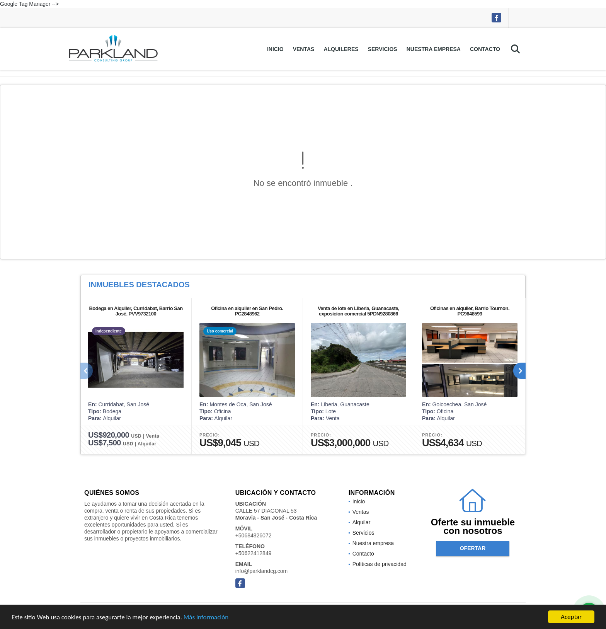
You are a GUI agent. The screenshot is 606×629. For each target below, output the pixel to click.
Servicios (382, 49)
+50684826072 (253, 535)
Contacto (485, 49)
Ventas (304, 49)
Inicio (275, 49)
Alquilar (361, 522)
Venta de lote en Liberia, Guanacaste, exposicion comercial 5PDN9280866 (358, 311)
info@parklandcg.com (261, 571)
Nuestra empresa (434, 49)
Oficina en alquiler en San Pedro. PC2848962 (247, 311)
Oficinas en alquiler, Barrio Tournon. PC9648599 (469, 311)
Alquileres (340, 49)
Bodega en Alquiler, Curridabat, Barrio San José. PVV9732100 (135, 311)
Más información (206, 618)
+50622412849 (253, 553)
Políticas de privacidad (379, 564)
